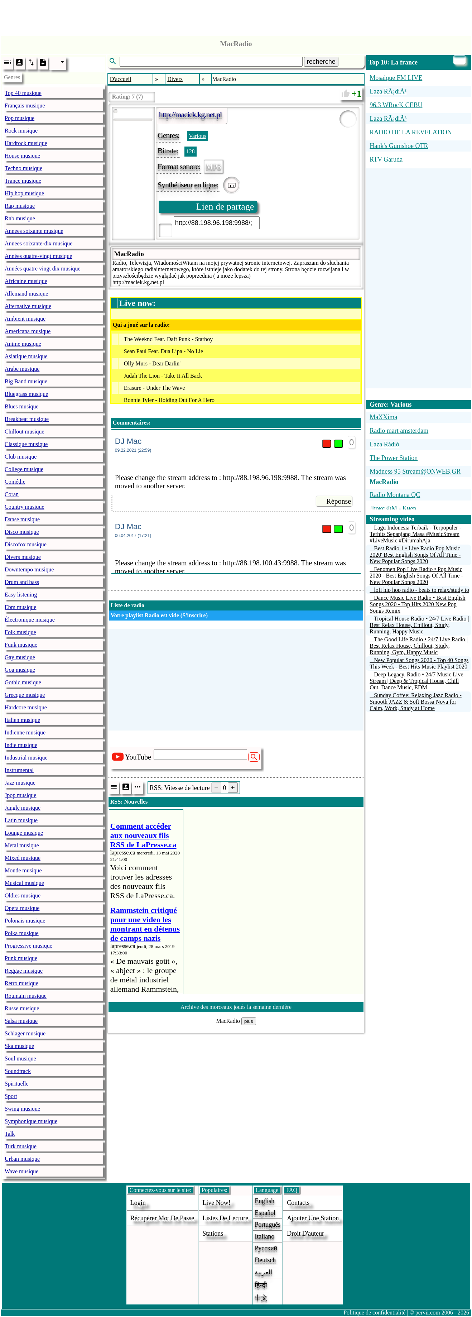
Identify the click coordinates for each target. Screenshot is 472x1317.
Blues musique (22, 406)
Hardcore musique (26, 707)
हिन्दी (261, 1285)
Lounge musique (24, 833)
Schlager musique (25, 1033)
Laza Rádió (384, 444)
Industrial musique (26, 758)
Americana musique (27, 331)
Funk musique (21, 645)
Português (267, 1224)
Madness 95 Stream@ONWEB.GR (415, 471)
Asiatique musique (26, 356)
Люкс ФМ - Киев (393, 508)
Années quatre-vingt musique (38, 256)
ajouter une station (313, 1218)
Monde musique (23, 870)
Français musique (25, 105)
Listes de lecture (225, 1218)
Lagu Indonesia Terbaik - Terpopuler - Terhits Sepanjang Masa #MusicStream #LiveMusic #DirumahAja (415, 534)
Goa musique (20, 670)
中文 (261, 1297)
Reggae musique (24, 971)
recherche (321, 61)
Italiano (264, 1236)
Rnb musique (20, 218)
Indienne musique (25, 732)
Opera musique (22, 908)
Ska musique (19, 1046)
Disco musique (22, 532)
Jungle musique (22, 808)
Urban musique (22, 1159)
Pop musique (19, 118)
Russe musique (22, 1008)
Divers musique (23, 557)
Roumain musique (26, 996)
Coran (12, 494)
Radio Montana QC (395, 494)
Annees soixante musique (34, 231)
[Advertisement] (236, 16)
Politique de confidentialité (374, 1312)
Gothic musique (23, 682)
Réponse (338, 501)
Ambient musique (25, 319)
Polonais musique (25, 921)
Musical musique (24, 883)
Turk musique (21, 1146)
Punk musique (21, 958)
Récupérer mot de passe (162, 1218)
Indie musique (21, 745)
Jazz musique (20, 783)
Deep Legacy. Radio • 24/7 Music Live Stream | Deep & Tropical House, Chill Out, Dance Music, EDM (416, 680)
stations (212, 1233)
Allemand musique (26, 294)
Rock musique (21, 131)
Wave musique (21, 1171)
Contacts (298, 1202)
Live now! (216, 1202)
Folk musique (20, 632)
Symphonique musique (31, 1121)
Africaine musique (26, 281)
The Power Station (394, 457)
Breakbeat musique (27, 419)
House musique (22, 156)
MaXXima (383, 417)
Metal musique (22, 845)
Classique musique (26, 444)
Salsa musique (21, 1021)
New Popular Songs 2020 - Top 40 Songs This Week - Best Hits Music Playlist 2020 (419, 663)
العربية (263, 1272)
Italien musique (22, 720)
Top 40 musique (23, 93)
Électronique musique (30, 620)
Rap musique (20, 206)
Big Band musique (26, 381)
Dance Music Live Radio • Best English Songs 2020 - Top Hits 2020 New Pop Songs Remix (417, 604)
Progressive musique (28, 946)
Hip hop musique (24, 193)
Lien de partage (225, 206)
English (264, 1201)
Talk (10, 1134)
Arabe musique (22, 369)
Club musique (21, 457)
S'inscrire (194, 615)
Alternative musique (28, 306)
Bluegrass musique (26, 394)
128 (190, 151)
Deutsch (265, 1260)
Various (197, 136)
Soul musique (20, 1058)
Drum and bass (22, 582)
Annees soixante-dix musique (38, 243)
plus (248, 1021)
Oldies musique (22, 895)
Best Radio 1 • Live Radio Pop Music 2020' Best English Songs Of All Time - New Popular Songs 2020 (415, 554)
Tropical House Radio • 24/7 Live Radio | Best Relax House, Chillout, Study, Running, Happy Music (419, 625)
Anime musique (23, 344)
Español (265, 1212)
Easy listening (21, 595)
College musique (24, 469)
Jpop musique (20, 795)
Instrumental (19, 770)
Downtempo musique (29, 569)
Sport (11, 1096)
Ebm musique (20, 607)
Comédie (15, 482)
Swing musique (22, 1109)
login (138, 1202)
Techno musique (23, 168)
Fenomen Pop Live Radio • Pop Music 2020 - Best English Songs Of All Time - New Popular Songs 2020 (416, 575)
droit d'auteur (305, 1233)
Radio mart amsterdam (399, 430)
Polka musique (22, 933)
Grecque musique (25, 695)
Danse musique (22, 519)
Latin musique (21, 820)
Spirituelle (17, 1084)
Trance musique (23, 181)
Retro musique (21, 983)
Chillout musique (24, 431)
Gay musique (20, 657)
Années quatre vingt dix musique (43, 268)
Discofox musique (26, 544)
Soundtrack (18, 1071)
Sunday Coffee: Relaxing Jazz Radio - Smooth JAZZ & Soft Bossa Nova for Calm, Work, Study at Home (416, 701)
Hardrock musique (26, 143)
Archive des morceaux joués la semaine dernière (236, 1007)
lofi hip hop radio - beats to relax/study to (421, 590)
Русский (266, 1248)
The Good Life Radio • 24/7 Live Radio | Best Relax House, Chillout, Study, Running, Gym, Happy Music (419, 645)
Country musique (24, 507)
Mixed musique (22, 858)
